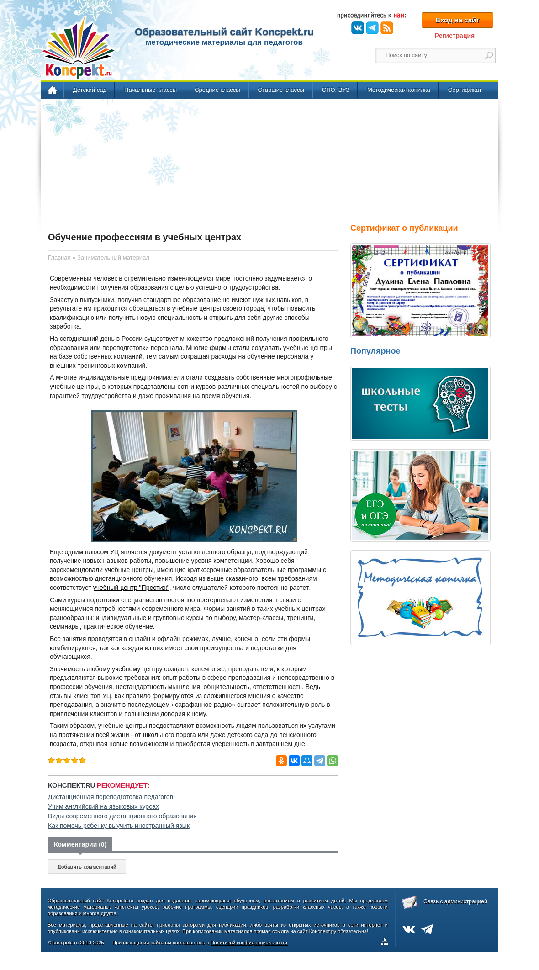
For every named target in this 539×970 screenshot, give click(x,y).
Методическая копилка (398, 89)
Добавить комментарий (87, 866)
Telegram (372, 27)
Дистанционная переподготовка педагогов (110, 796)
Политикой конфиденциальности (249, 942)
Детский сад (89, 89)
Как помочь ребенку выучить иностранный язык (119, 825)
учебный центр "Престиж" (131, 587)
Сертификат (465, 89)
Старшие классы (281, 89)
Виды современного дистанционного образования (122, 816)
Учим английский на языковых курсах (103, 806)
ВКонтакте (357, 27)
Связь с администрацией (455, 901)
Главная (52, 90)
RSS (386, 27)
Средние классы (217, 89)
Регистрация (455, 35)
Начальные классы (150, 89)
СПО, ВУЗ (335, 89)
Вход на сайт (457, 20)
